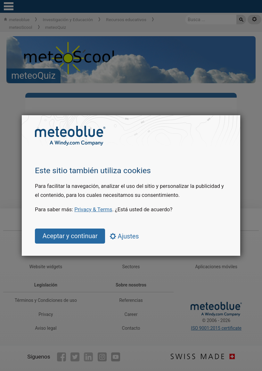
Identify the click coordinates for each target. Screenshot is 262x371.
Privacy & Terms (93, 209)
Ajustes (124, 236)
